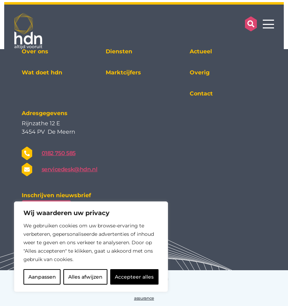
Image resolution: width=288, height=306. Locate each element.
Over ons (35, 51)
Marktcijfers (123, 72)
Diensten (119, 51)
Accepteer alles (134, 277)
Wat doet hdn (42, 72)
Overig (200, 72)
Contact (201, 93)
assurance (144, 298)
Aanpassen (42, 277)
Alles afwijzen (85, 277)
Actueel (201, 51)
